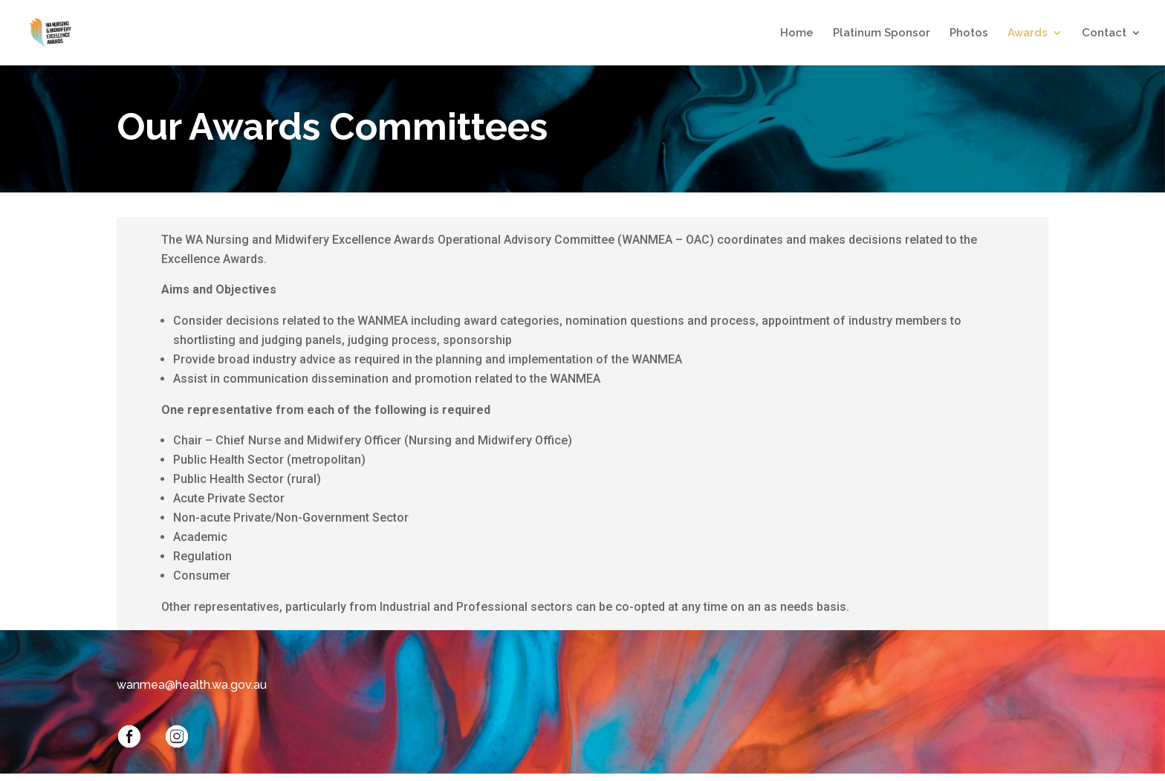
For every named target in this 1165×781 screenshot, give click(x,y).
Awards (1027, 33)
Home (797, 33)
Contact (1104, 33)
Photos (969, 33)
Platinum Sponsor (881, 33)
